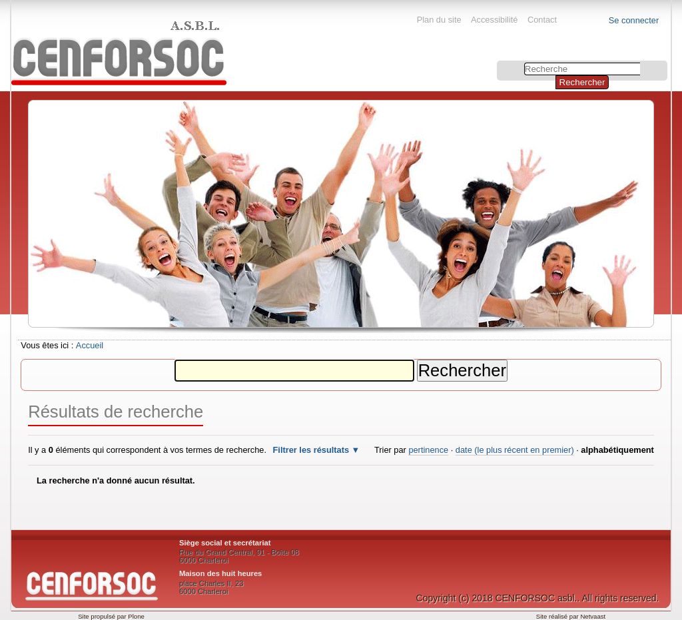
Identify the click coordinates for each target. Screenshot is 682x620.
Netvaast (592, 616)
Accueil (89, 345)
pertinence (428, 450)
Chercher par (498, 62)
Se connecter (634, 20)
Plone (136, 616)
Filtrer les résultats (311, 450)
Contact (542, 20)
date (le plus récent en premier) (515, 450)
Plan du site (439, 20)
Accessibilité (494, 20)
